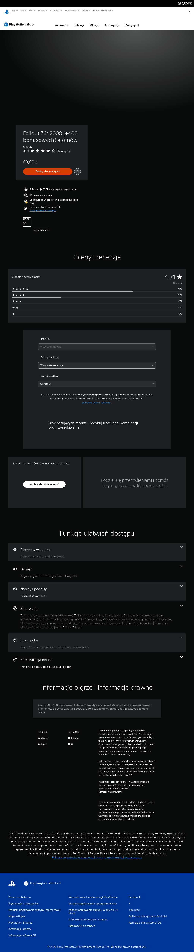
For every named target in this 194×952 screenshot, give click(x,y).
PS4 (31, 10)
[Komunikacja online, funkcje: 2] (97, 658)
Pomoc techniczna (102, 10)
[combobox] (97, 343)
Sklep (85, 10)
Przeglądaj (132, 21)
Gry (13, 10)
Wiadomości (71, 10)
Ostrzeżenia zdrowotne (110, 788)
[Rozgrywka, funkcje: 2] (97, 639)
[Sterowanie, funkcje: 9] (97, 613)
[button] (43, 207)
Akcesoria (54, 10)
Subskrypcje (112, 21)
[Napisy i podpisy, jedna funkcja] (97, 588)
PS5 (22, 10)
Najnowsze (61, 21)
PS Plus (41, 10)
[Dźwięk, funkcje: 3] (97, 568)
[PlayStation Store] (19, 21)
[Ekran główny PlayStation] (6, 10)
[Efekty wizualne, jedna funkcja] (97, 548)
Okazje (94, 21)
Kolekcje (79, 21)
